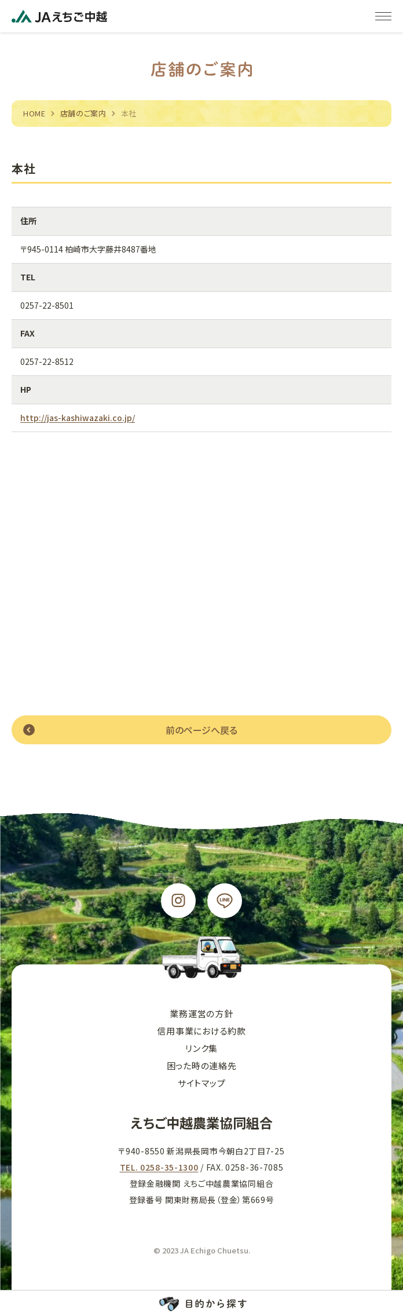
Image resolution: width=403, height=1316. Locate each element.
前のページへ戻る (201, 730)
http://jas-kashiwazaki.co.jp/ (77, 418)
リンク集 (201, 1048)
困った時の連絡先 (202, 1065)
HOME (34, 113)
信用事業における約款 (201, 1031)
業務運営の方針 (201, 1013)
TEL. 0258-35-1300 (159, 1167)
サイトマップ (202, 1083)
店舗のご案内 (83, 113)
